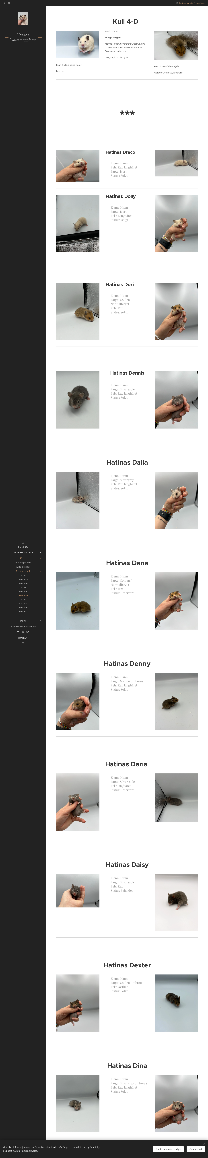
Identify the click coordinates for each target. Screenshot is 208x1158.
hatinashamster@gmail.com (192, 3)
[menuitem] (23, 547)
